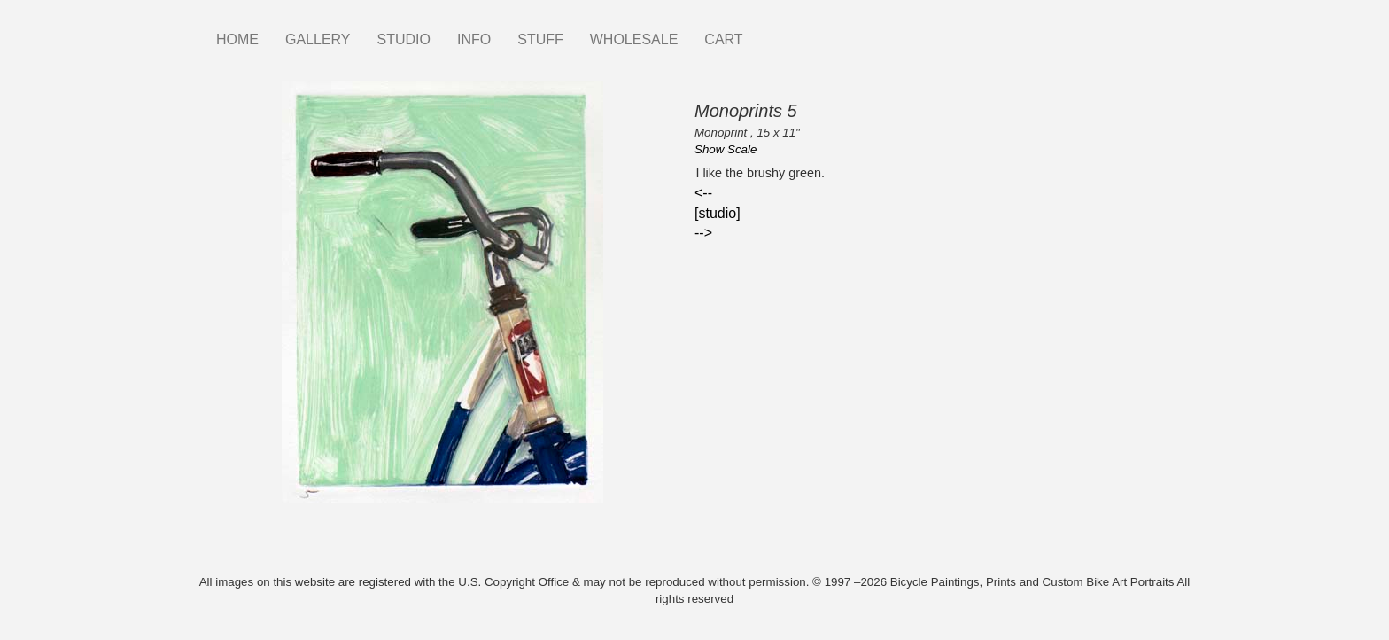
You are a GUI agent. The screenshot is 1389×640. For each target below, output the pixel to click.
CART (723, 39)
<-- (703, 192)
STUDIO (404, 39)
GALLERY (318, 39)
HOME (237, 39)
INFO (474, 39)
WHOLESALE (634, 39)
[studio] (717, 213)
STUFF (540, 39)
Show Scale (725, 149)
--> (703, 232)
